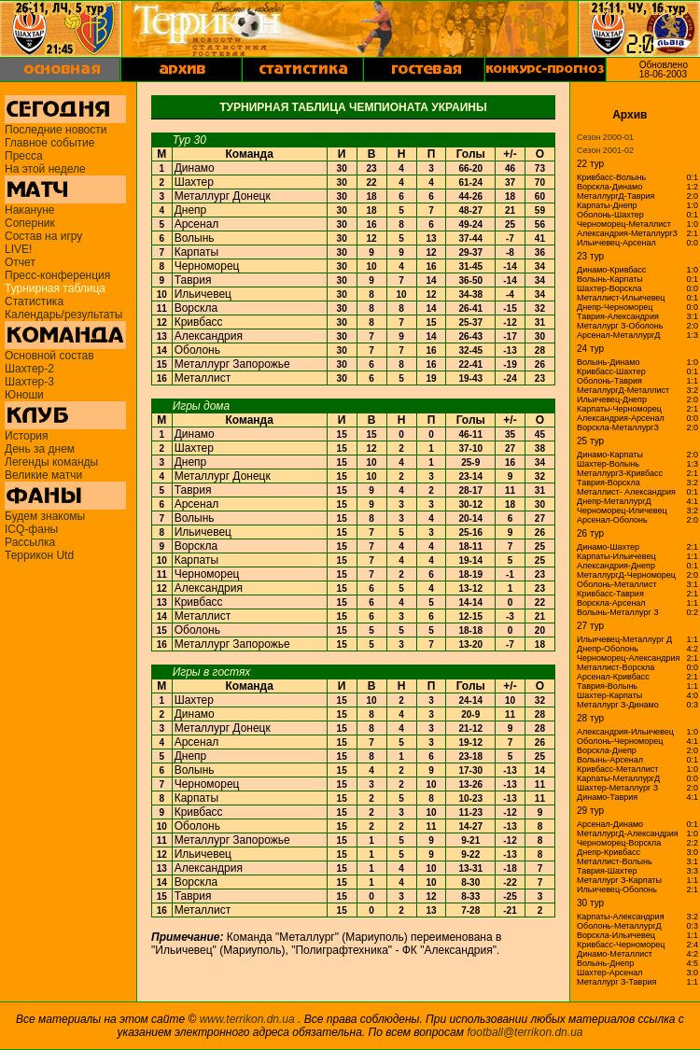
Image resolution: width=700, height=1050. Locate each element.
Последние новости (55, 129)
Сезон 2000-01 (605, 137)
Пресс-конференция (57, 275)
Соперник (30, 223)
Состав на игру (43, 236)
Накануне (29, 210)
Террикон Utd (39, 555)
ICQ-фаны (31, 529)
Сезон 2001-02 (605, 150)
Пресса (24, 155)
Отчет (20, 262)
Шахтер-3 (29, 381)
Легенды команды (51, 462)
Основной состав (49, 355)
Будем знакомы (45, 516)
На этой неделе (45, 168)
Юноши (24, 394)
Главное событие (49, 142)
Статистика (34, 301)
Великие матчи (43, 475)
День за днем (40, 448)
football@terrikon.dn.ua (524, 1032)
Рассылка (30, 542)
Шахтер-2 (29, 368)
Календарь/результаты (63, 314)
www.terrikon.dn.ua (247, 1019)
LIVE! (18, 249)
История (27, 435)
